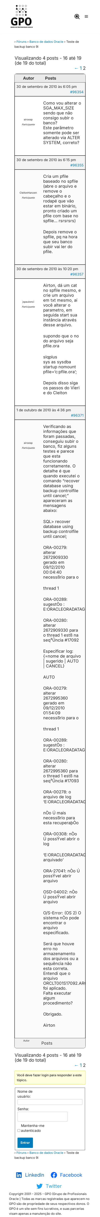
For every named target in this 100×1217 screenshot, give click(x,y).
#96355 (77, 165)
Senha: (23, 1109)
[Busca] (77, 16)
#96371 (77, 415)
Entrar (25, 1143)
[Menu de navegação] (86, 16)
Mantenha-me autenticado (32, 1128)
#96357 (77, 274)
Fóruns (21, 42)
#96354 (77, 92)
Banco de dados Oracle (46, 42)
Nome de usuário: (25, 1093)
